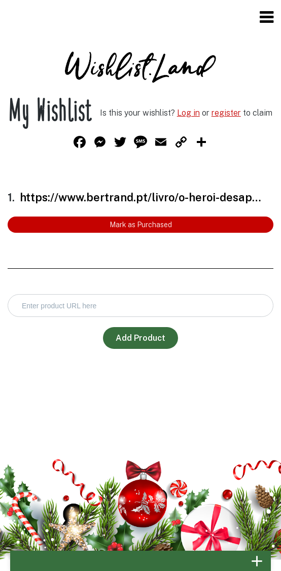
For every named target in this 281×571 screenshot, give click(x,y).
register (226, 113)
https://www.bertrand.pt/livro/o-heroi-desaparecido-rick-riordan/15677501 (141, 197)
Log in (188, 113)
